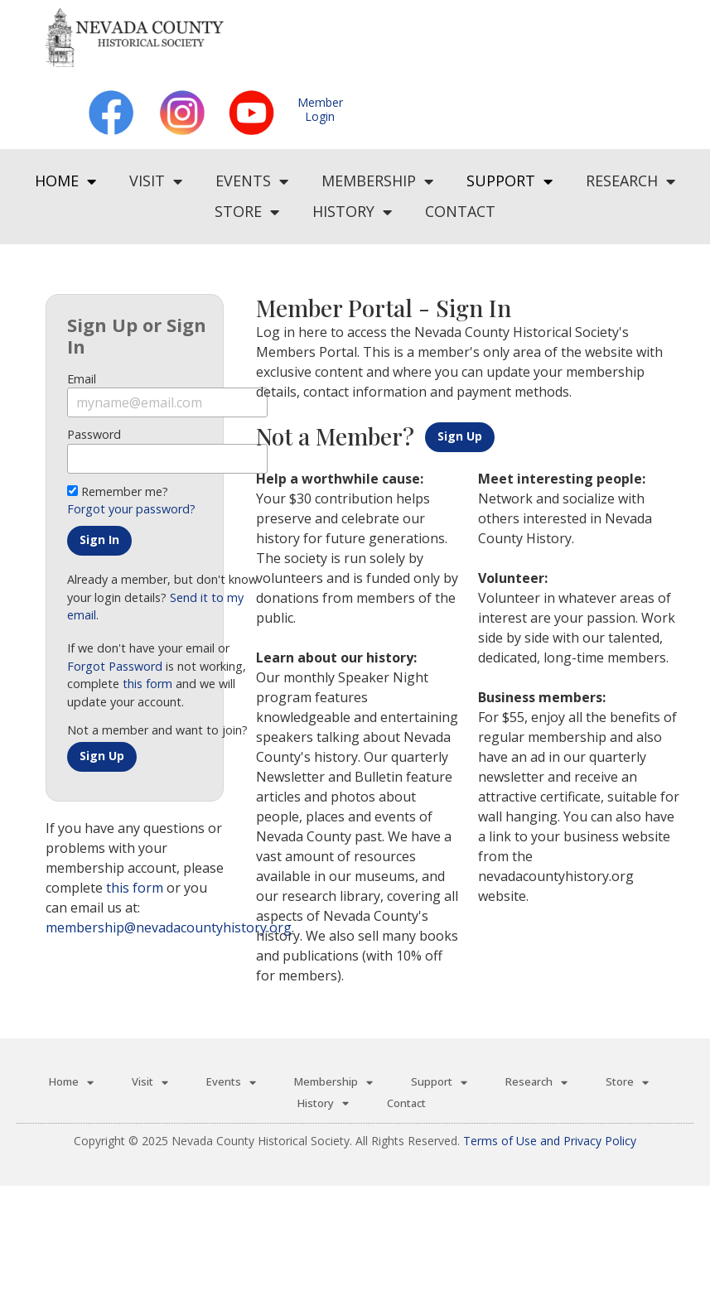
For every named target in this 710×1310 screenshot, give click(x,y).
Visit (155, 181)
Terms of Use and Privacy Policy (549, 1141)
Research (630, 181)
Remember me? (117, 491)
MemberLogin (320, 109)
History (352, 212)
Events (251, 181)
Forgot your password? (131, 509)
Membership (377, 181)
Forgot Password (114, 666)
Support (509, 181)
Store (247, 212)
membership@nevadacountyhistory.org (169, 927)
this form (147, 683)
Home (65, 181)
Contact (460, 211)
